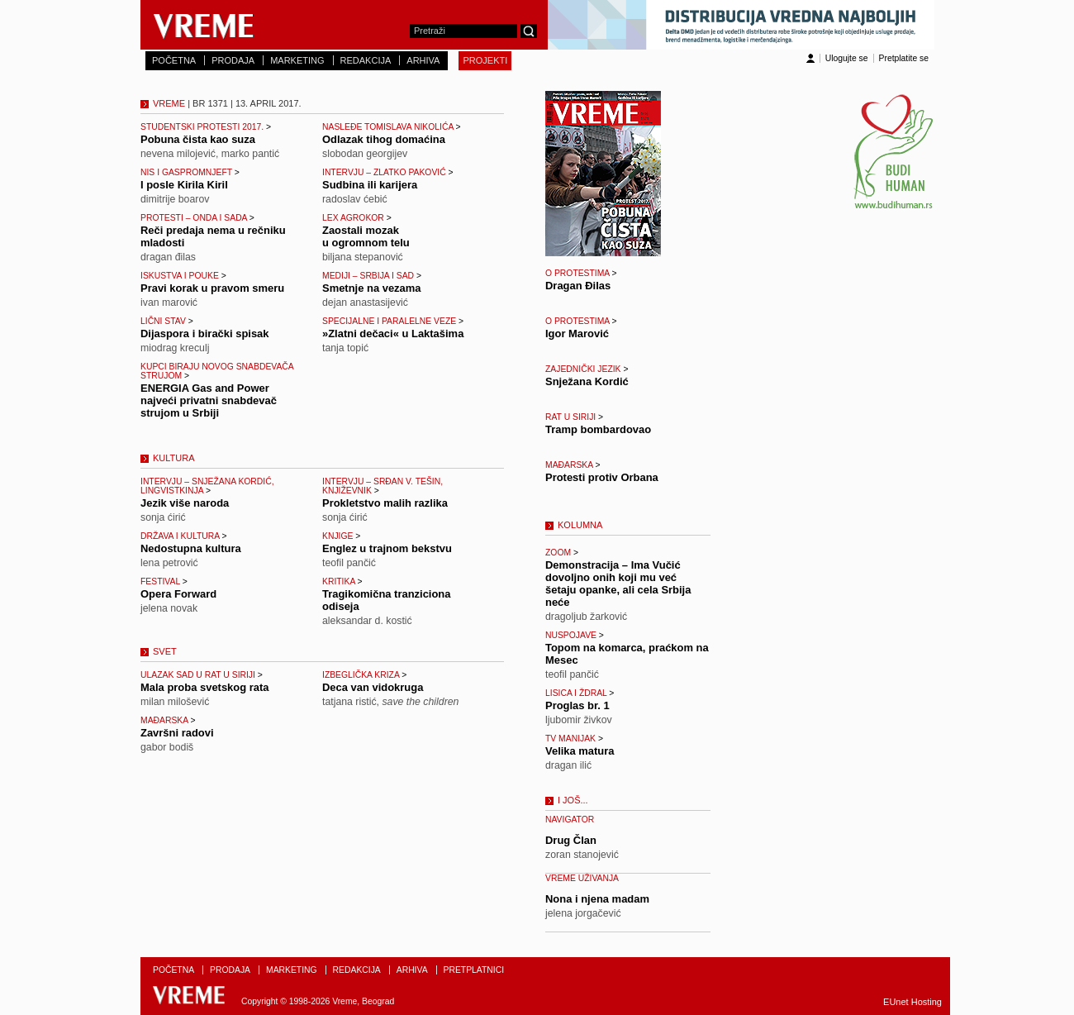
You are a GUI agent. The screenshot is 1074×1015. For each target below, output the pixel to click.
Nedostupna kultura (190, 548)
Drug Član (570, 840)
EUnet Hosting (912, 1002)
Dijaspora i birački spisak (204, 333)
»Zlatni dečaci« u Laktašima (392, 333)
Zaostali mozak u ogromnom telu (366, 236)
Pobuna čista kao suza (197, 139)
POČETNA (174, 60)
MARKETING (297, 60)
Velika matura (580, 751)
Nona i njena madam (597, 899)
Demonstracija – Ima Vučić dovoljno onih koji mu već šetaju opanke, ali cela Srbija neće (618, 583)
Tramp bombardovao (598, 429)
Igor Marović (577, 333)
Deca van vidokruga (372, 687)
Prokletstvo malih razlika (385, 503)
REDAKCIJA (366, 60)
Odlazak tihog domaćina (383, 139)
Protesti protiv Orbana (601, 477)
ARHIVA (423, 60)
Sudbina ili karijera (369, 185)
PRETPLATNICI (474, 969)
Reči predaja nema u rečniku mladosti (213, 236)
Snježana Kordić (587, 381)
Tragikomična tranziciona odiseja (386, 600)
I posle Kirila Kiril (184, 185)
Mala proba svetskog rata (204, 687)
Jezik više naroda (184, 503)
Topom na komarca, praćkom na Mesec (627, 653)
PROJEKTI (485, 60)
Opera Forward (178, 594)
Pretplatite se (904, 58)
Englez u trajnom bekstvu (387, 548)
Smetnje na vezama (371, 288)
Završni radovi (177, 733)
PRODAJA (232, 60)
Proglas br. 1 (577, 705)
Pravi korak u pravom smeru (212, 288)
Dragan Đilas (578, 285)
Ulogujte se (846, 58)
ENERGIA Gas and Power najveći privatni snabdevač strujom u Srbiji (208, 400)
